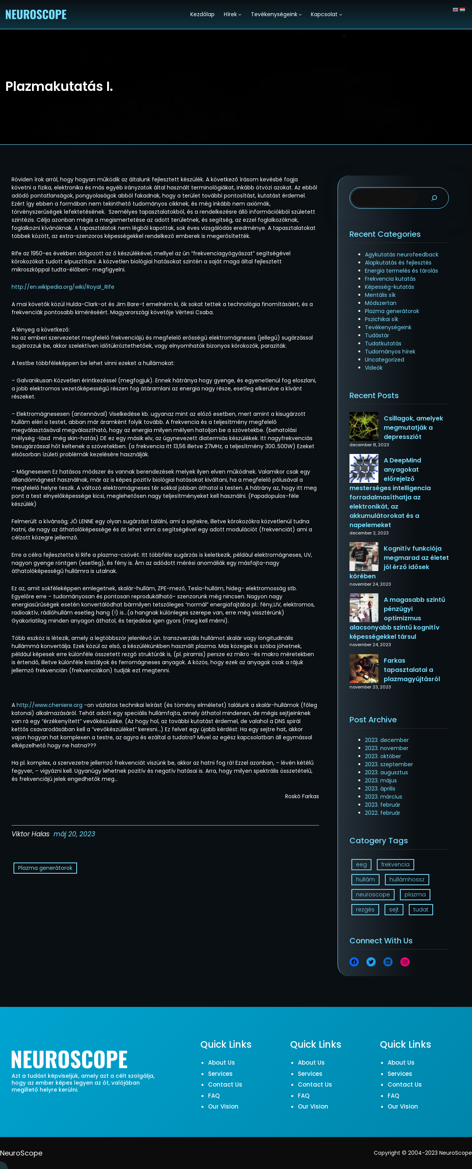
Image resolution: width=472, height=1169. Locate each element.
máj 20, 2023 (74, 834)
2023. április (380, 788)
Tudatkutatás (383, 343)
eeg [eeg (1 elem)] (361, 864)
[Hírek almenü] (239, 14)
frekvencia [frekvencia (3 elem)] (395, 864)
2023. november (386, 748)
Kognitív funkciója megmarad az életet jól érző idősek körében (399, 562)
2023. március (383, 797)
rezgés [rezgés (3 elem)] (365, 909)
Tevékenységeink (388, 327)
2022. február (382, 813)
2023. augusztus (386, 772)
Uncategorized (384, 359)
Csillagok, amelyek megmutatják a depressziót (413, 427)
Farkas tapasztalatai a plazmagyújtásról (412, 669)
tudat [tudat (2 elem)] (420, 909)
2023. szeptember (389, 764)
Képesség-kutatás (389, 287)
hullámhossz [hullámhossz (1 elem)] (407, 879)
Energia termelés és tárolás (401, 271)
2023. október (383, 756)
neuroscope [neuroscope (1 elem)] (373, 894)
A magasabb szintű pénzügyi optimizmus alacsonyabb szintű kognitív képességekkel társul (397, 618)
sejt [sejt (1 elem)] (394, 909)
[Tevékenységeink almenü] (300, 14)
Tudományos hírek (390, 351)
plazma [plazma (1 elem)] (415, 894)
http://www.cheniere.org (49, 705)
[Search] (434, 198)
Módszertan (380, 303)
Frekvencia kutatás (390, 279)
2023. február (382, 805)
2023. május (381, 780)
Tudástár (377, 335)
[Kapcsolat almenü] (340, 14)
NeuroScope (21, 1153)
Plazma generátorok (45, 868)
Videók (374, 368)
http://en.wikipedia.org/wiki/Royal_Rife (63, 287)
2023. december (387, 740)
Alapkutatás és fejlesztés (398, 262)
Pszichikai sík (381, 319)
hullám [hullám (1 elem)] (365, 879)
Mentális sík (380, 295)
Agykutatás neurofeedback (401, 254)
